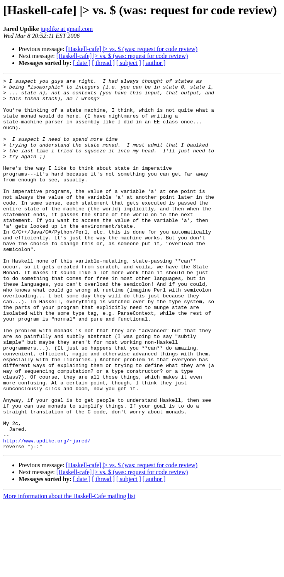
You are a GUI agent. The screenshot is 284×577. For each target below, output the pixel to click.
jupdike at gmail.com (67, 29)
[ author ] (154, 63)
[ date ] (81, 63)
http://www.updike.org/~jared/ (46, 513)
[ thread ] (103, 63)
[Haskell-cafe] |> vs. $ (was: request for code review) (132, 49)
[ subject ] (128, 63)
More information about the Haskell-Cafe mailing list (69, 570)
